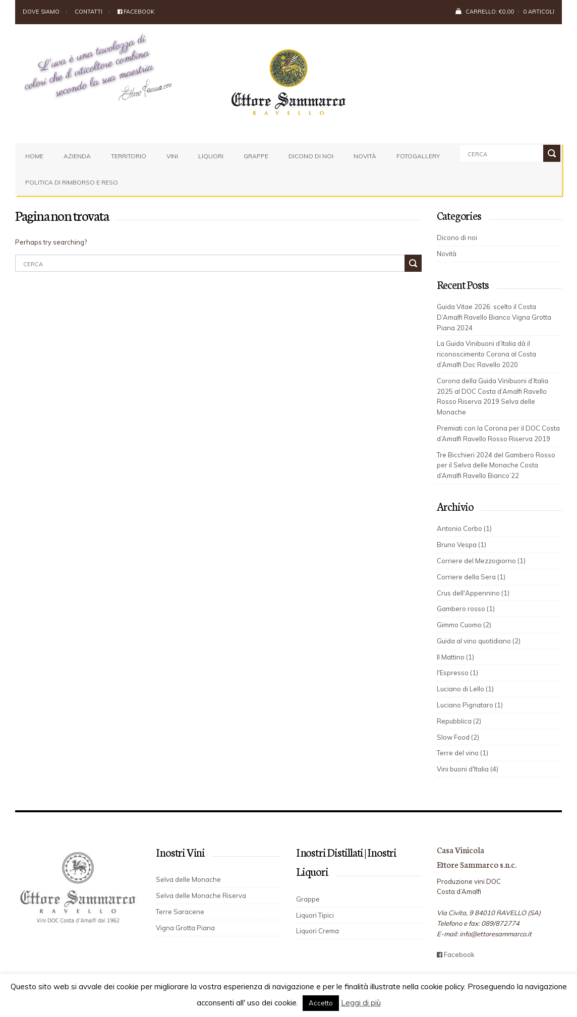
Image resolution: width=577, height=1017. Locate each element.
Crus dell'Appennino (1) (473, 593)
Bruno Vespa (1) (461, 545)
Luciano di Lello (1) (465, 689)
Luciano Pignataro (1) (470, 705)
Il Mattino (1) (455, 657)
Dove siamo (41, 11)
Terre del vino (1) (462, 753)
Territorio (128, 156)
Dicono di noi (310, 156)
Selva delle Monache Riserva (201, 895)
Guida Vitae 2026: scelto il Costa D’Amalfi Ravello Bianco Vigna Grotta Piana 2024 (494, 317)
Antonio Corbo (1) (464, 528)
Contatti (88, 11)
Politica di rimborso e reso (71, 182)
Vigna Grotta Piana (185, 928)
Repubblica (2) (459, 721)
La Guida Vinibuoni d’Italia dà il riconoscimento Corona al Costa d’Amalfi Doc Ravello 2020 (486, 354)
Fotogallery (418, 156)
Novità (365, 156)
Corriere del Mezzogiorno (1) (481, 561)
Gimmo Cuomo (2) (464, 625)
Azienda (77, 156)
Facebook (136, 11)
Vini (172, 156)
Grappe (256, 156)
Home (34, 156)
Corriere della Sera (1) (471, 577)
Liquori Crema (317, 931)
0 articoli (538, 11)
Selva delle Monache (188, 879)
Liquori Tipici (315, 915)
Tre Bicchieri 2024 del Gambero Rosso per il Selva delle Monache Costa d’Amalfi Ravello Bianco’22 (496, 465)
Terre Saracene (180, 912)
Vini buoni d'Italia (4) (467, 769)
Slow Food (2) (458, 737)
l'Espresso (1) (457, 673)
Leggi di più (361, 1002)
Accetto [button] (321, 1003)
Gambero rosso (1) (466, 609)
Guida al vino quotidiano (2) (479, 641)
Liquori (210, 156)
